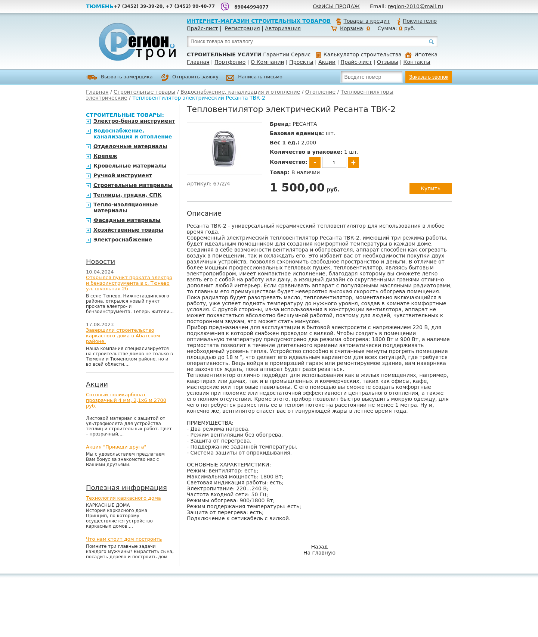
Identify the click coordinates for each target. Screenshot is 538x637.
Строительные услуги (224, 54)
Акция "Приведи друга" (116, 447)
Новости (100, 261)
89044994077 (251, 7)
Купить (430, 188)
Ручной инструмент (122, 175)
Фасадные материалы (127, 220)
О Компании (267, 62)
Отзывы (387, 62)
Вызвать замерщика (119, 77)
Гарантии (276, 54)
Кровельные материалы (130, 166)
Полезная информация (126, 487)
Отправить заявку (190, 77)
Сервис (300, 54)
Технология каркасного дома (123, 498)
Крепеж (105, 156)
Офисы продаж (336, 6)
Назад (319, 547)
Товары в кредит (363, 21)
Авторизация (283, 28)
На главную (319, 553)
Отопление (320, 92)
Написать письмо (254, 78)
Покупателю (416, 21)
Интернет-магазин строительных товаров (259, 21)
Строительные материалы (133, 185)
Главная (198, 62)
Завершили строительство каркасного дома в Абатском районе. (123, 335)
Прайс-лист (202, 28)
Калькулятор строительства (359, 54)
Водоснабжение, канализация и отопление (240, 92)
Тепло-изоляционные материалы (125, 207)
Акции (327, 62)
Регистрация (242, 28)
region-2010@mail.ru (415, 6)
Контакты (417, 62)
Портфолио (229, 62)
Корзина (351, 28)
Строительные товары (144, 92)
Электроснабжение (122, 240)
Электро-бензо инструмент (134, 121)
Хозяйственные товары (128, 230)
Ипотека (421, 54)
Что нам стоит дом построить (124, 539)
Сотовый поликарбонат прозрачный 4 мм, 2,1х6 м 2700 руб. (126, 400)
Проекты (301, 62)
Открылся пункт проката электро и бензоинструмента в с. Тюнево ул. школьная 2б (129, 283)
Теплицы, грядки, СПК (127, 195)
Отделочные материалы (130, 146)
